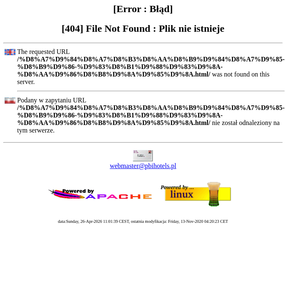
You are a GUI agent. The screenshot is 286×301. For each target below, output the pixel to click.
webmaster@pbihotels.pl (143, 165)
